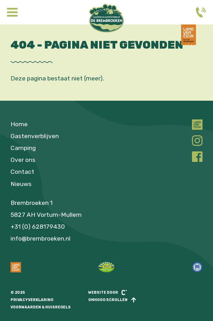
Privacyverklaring (32, 300)
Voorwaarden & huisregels (41, 307)
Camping (23, 147)
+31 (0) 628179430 (38, 226)
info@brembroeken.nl (40, 238)
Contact (22, 171)
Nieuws (21, 183)
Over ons (23, 159)
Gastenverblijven (35, 136)
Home (19, 124)
